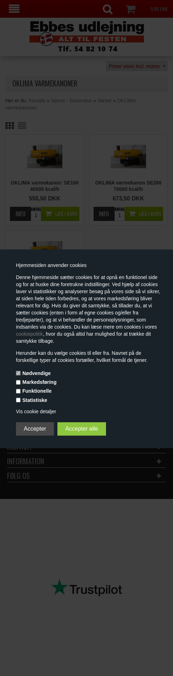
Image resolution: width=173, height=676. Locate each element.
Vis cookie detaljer (36, 411)
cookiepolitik (29, 334)
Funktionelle (36, 391)
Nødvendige (36, 373)
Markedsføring (39, 382)
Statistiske (34, 400)
